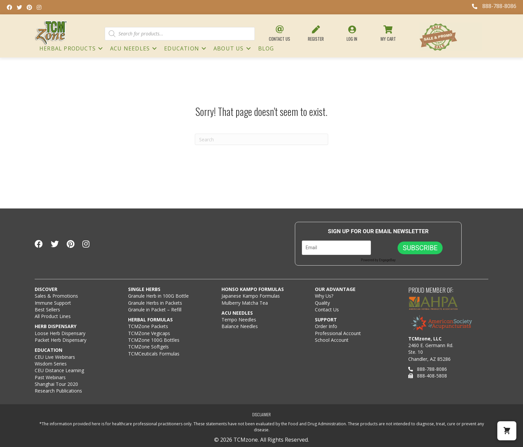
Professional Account (338, 333)
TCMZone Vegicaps (149, 333)
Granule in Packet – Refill (154, 309)
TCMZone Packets (148, 326)
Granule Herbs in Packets (155, 303)
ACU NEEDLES (130, 48)
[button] (506, 430)
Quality (322, 303)
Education (181, 48)
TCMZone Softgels (148, 346)
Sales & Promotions (56, 296)
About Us (228, 48)
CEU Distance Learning (59, 370)
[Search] (261, 139)
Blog (266, 48)
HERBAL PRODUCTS (67, 48)
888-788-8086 (427, 369)
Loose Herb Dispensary (60, 333)
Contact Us (327, 309)
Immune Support (53, 303)
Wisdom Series (51, 363)
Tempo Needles (239, 319)
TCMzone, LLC (425, 338)
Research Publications (58, 391)
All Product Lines (53, 316)
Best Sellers (47, 309)
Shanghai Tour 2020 (56, 384)
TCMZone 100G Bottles (153, 340)
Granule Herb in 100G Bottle (158, 296)
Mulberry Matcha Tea (244, 303)
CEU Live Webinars (55, 357)
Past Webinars (50, 377)
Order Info (327, 326)
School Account (332, 340)
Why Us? (324, 296)
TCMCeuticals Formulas (153, 353)
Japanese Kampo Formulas (250, 296)
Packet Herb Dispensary (60, 340)
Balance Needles (239, 326)
